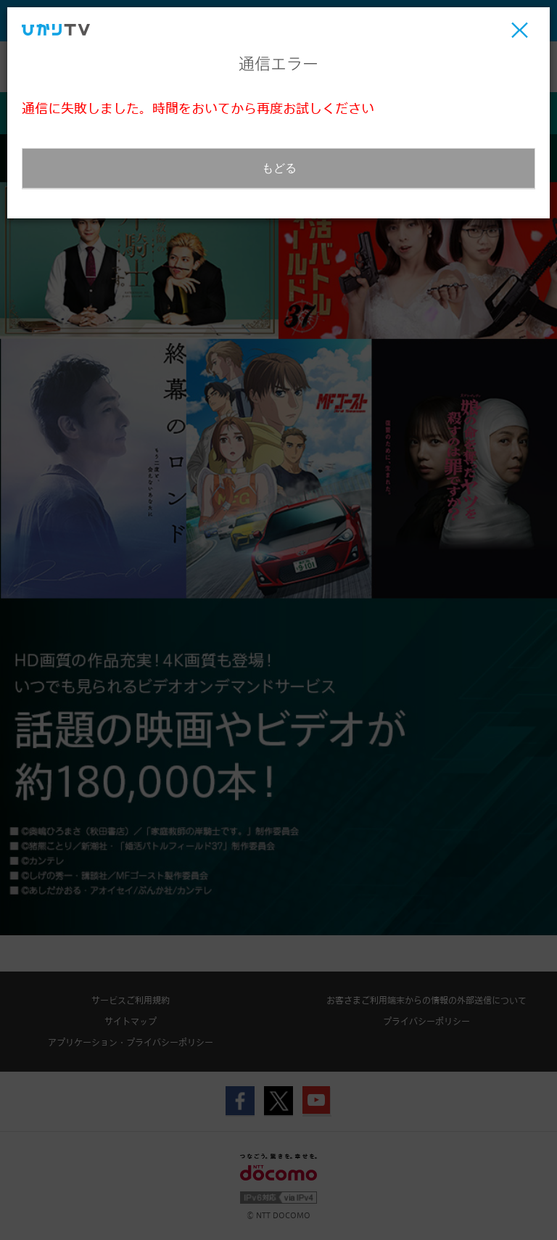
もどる (279, 168)
